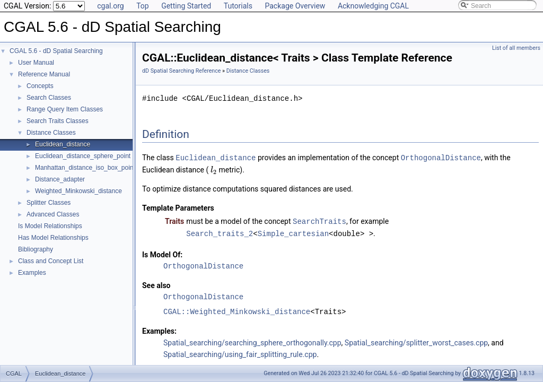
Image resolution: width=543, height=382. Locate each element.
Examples (32, 272)
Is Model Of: (162, 253)
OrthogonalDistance (441, 157)
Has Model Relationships (53, 237)
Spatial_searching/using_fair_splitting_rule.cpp (240, 353)
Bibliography (35, 249)
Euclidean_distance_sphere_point (82, 156)
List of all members (516, 48)
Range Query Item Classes (65, 109)
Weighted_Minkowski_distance (78, 191)
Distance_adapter (60, 179)
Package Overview (295, 6)
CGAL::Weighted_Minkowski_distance (236, 310)
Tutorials (238, 6)
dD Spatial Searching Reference (181, 70)
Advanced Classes (53, 214)
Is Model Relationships (50, 226)
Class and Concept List (50, 261)
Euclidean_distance (62, 144)
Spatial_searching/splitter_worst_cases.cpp (416, 341)
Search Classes (49, 97)
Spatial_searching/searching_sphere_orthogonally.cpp (252, 341)
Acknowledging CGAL (373, 6)
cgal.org (110, 6)
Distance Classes (51, 132)
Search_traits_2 (219, 232)
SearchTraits (319, 220)
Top (142, 6)
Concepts (40, 86)
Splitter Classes (49, 202)
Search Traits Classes (58, 121)
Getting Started (186, 6)
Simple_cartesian (293, 232)
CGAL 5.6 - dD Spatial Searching (56, 51)
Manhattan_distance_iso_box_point (85, 167)
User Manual (36, 62)
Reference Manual (44, 74)
